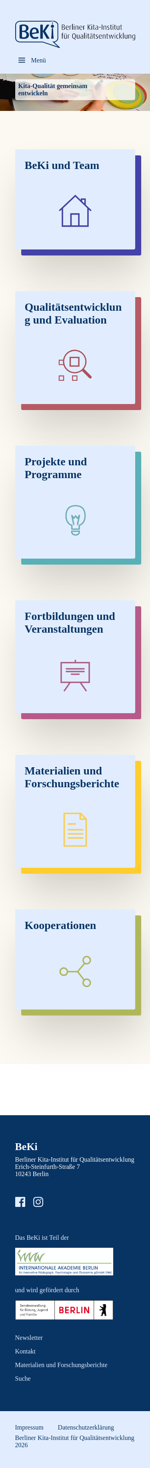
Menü (38, 60)
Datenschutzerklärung (86, 1427)
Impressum (29, 1427)
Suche (23, 1378)
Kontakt (25, 1351)
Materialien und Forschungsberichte (61, 1364)
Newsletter (29, 1337)
